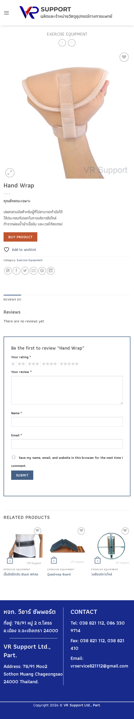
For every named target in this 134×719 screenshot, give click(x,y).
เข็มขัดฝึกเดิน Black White (21, 574)
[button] (6, 13)
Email (16, 435)
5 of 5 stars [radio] (68, 364)
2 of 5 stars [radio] (20, 364)
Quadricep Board (59, 574)
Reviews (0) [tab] (12, 299)
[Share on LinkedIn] (51, 271)
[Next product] (62, 43)
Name (16, 413)
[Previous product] (71, 43)
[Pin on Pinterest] (42, 271)
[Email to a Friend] (34, 271)
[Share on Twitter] (25, 271)
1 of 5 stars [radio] (12, 364)
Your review (21, 371)
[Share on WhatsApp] (8, 271)
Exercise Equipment (67, 34)
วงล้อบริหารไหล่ (101, 574)
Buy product (20, 237)
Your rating (21, 357)
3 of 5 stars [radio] (32, 364)
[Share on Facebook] (16, 271)
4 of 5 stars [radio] (48, 364)
